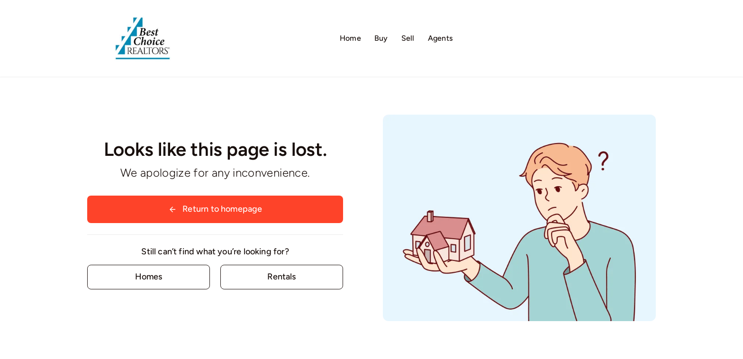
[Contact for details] (148, 277)
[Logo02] (142, 12)
